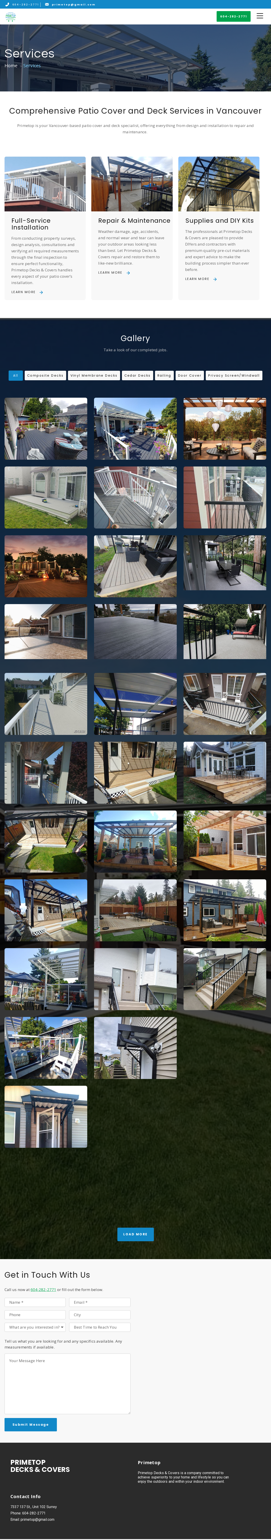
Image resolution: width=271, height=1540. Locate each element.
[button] (233, 16)
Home (11, 65)
